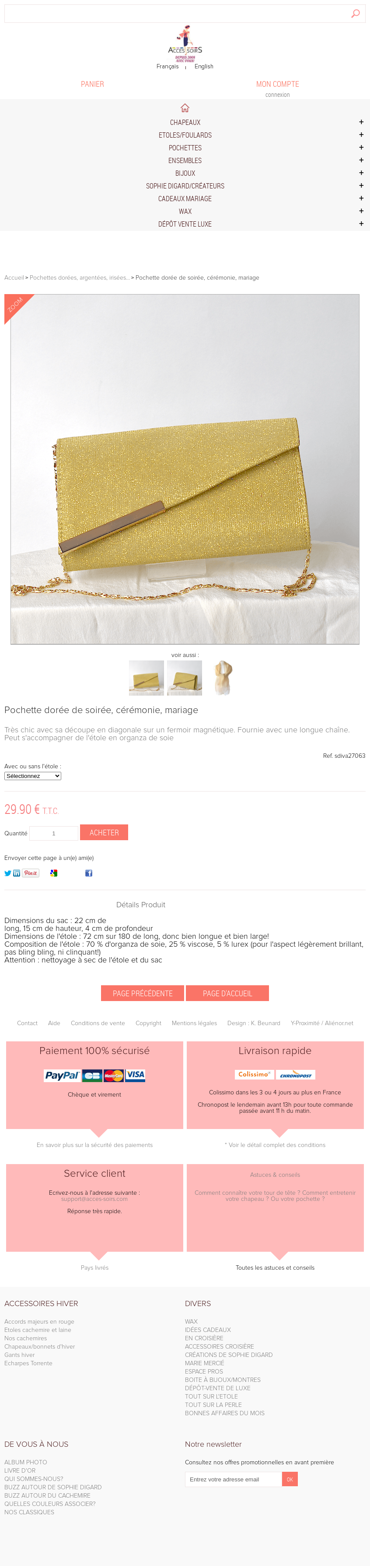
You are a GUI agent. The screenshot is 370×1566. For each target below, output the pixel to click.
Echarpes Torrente (28, 1363)
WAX (191, 1322)
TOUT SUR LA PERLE (213, 1405)
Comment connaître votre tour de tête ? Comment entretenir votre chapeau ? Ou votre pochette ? (275, 1196)
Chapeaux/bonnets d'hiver (39, 1347)
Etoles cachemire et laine (37, 1330)
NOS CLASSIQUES (29, 1512)
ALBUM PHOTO (25, 1462)
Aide (54, 1023)
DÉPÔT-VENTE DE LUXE (218, 1388)
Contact (27, 1023)
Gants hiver (19, 1355)
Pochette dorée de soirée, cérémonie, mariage (101, 710)
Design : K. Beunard (253, 1023)
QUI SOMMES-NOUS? (33, 1479)
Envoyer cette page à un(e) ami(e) (49, 858)
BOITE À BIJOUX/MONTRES (223, 1380)
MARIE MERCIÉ (204, 1363)
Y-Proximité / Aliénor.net (322, 1023)
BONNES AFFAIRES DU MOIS (225, 1413)
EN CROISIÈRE (204, 1338)
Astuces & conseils (275, 1175)
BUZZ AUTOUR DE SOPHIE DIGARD (53, 1487)
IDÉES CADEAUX (208, 1330)
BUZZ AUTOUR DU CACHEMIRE (47, 1496)
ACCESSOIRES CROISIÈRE (219, 1347)
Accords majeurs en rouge (39, 1322)
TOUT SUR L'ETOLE (211, 1397)
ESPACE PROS (204, 1372)
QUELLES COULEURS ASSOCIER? (50, 1504)
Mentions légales (194, 1023)
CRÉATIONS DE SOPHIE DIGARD (229, 1355)
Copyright (148, 1023)
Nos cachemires (25, 1338)
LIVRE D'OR (19, 1471)
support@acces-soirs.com (94, 1199)
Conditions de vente (98, 1023)
